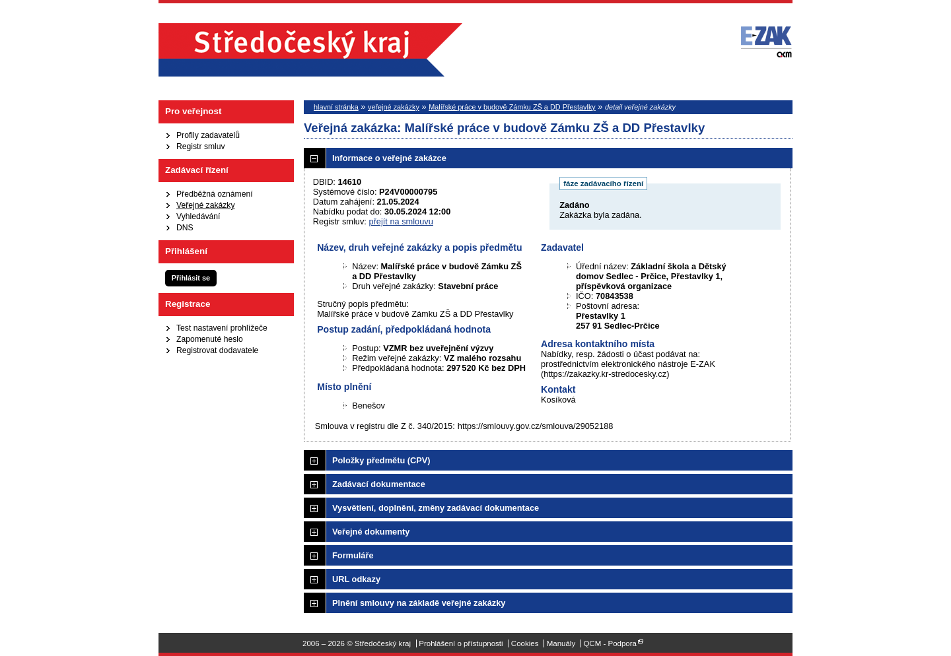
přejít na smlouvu (401, 221)
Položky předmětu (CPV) (381, 460)
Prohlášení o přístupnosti (461, 643)
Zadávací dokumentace (378, 484)
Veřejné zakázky (205, 205)
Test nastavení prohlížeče (221, 328)
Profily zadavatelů (208, 135)
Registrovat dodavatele (217, 350)
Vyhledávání (198, 216)
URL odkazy (356, 579)
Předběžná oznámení (214, 194)
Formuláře (353, 555)
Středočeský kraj (310, 50)
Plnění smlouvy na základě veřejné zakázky (418, 603)
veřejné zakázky (393, 107)
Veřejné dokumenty (370, 532)
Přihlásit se (191, 278)
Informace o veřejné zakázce (389, 158)
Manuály (561, 643)
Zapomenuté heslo (209, 339)
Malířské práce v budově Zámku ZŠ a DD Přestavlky (512, 107)
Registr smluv (200, 146)
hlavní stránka (336, 107)
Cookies (525, 643)
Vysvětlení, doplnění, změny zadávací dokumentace (435, 508)
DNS (185, 227)
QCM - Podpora (610, 643)
